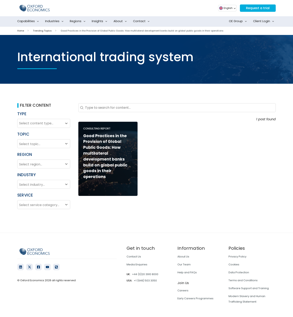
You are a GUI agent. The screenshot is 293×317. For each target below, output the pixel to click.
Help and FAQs (187, 272)
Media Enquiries (137, 264)
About (121, 21)
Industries (55, 21)
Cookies (233, 264)
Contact (142, 21)
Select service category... (43, 204)
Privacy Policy (237, 256)
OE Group (238, 21)
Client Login (264, 21)
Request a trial (258, 8)
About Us (183, 256)
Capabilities (28, 21)
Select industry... (43, 184)
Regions (78, 21)
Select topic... (43, 143)
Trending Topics (42, 30)
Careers (182, 290)
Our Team (184, 264)
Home (20, 30)
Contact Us (134, 256)
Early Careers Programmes (195, 298)
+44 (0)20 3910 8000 (145, 274)
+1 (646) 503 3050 (145, 280)
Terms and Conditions (243, 280)
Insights (100, 21)
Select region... (43, 164)
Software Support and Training (248, 288)
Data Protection (238, 272)
